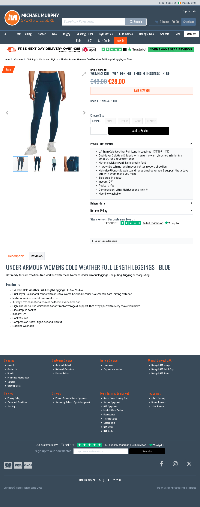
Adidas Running (157, 398)
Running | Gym (84, 34)
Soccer (42, 34)
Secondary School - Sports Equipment (71, 402)
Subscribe (147, 451)
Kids (78, 40)
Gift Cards (104, 40)
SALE (6, 34)
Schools (164, 34)
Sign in (186, 11)
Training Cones (109, 418)
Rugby (66, 34)
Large (137, 121)
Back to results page (106, 241)
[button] (84, 74)
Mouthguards (108, 414)
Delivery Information (63, 369)
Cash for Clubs (13, 385)
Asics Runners (156, 406)
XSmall (96, 121)
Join (194, 11)
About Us (10, 365)
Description (16, 256)
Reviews (37, 256)
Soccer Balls (108, 422)
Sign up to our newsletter (53, 451)
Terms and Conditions (16, 402)
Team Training (23, 34)
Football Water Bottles (112, 410)
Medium (124, 121)
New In (120, 40)
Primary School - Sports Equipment (70, 398)
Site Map (10, 406)
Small (110, 121)
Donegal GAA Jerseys (159, 365)
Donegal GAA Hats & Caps (162, 369)
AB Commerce (189, 487)
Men (178, 34)
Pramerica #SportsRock (17, 377)
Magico (167, 487)
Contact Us (171, 2)
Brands (9, 373)
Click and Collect (62, 365)
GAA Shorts (107, 426)
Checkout (188, 22)
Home (161, 2)
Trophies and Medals (111, 369)
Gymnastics (106, 34)
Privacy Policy (12, 398)
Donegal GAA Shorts (159, 373)
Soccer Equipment (110, 402)
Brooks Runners (157, 402)
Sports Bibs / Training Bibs (114, 398)
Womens (191, 34)
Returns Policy (61, 373)
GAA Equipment (109, 406)
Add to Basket (139, 130)
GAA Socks (107, 431)
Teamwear (107, 365)
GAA (54, 34)
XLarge (151, 121)
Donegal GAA (146, 34)
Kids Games (126, 34)
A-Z (90, 40)
